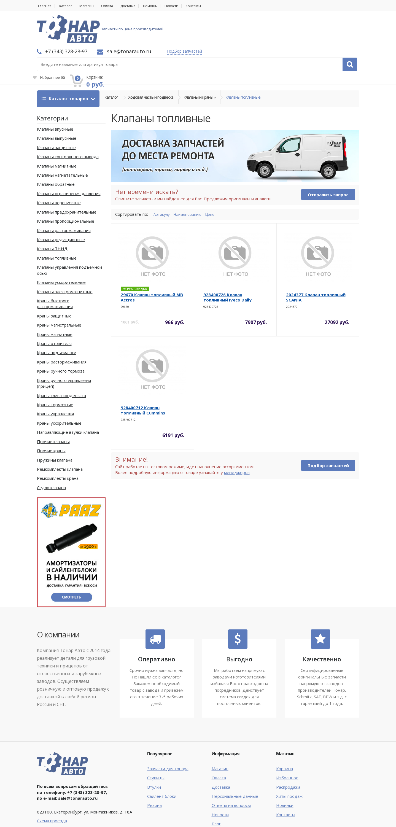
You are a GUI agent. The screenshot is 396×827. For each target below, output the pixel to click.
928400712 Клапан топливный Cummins (143, 380)
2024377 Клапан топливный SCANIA (316, 267)
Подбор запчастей (257, 22)
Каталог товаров (65, 69)
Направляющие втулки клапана (68, 402)
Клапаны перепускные (59, 173)
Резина (154, 775)
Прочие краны (51, 421)
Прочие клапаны (53, 411)
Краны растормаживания (62, 332)
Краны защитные (54, 286)
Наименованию (191, 184)
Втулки (154, 757)
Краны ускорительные (59, 393)
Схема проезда (52, 791)
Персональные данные (235, 766)
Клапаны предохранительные (66, 182)
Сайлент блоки (161, 766)
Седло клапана (51, 457)
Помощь (161, 6)
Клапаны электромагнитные (65, 262)
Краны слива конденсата (61, 365)
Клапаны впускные (55, 99)
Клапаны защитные (56, 117)
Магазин (90, 6)
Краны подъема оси (56, 323)
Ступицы (156, 748)
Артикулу (162, 184)
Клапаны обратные (56, 154)
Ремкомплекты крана (58, 448)
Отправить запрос (328, 165)
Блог (216, 794)
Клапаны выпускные (56, 108)
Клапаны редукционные (61, 209)
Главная (44, 6)
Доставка (137, 6)
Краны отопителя (54, 313)
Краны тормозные (55, 375)
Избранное (297, 31)
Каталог (68, 6)
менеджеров (237, 442)
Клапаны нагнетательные (62, 145)
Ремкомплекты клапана (60, 439)
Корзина (284, 739)
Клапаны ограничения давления (69, 163)
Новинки (284, 775)
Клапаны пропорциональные (65, 191)
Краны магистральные (59, 295)
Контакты (209, 6)
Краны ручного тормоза (61, 341)
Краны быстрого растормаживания (55, 273)
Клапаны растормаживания (64, 200)
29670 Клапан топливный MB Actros (152, 267)
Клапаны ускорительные (61, 252)
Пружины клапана (54, 430)
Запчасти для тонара (167, 739)
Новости (184, 6)
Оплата (113, 6)
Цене (215, 184)
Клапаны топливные (242, 69)
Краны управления (55, 384)
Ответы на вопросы (231, 775)
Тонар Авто (54, 818)
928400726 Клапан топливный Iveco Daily (227, 267)
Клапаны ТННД (52, 219)
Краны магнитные (54, 304)
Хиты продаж (289, 766)
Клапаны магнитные (57, 136)
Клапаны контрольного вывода (68, 127)
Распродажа (288, 757)
